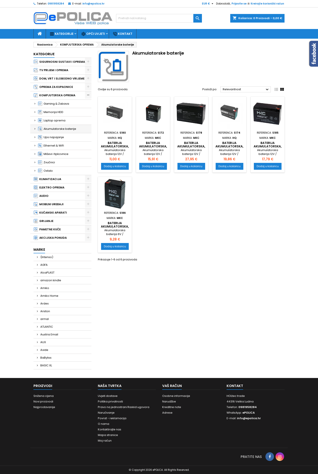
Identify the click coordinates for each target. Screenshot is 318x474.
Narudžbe (169, 401)
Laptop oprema (51, 120)
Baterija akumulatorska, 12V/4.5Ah (153, 146)
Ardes (44, 303)
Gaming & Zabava (53, 104)
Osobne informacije (176, 396)
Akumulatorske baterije (57, 129)
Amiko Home (49, 296)
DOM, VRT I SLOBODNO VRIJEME (59, 78)
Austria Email (49, 334)
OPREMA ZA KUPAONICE (53, 87)
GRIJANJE (43, 221)
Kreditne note (171, 407)
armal (44, 319)
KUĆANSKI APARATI (50, 213)
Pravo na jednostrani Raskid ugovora (123, 407)
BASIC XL (46, 365)
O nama (103, 424)
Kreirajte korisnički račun (267, 3)
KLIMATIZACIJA (47, 179)
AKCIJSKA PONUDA (50, 238)
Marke (39, 249)
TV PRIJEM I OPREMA (51, 70)
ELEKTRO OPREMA (49, 187)
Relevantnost (246, 89)
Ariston (45, 311)
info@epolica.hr (93, 3)
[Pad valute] (208, 3)
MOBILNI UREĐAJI (49, 204)
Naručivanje (106, 413)
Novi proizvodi (43, 401)
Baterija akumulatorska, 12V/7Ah (229, 146)
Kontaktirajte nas (109, 429)
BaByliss (45, 358)
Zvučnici (46, 162)
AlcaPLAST (47, 273)
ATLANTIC (46, 327)
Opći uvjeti (93, 34)
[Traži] (159, 18)
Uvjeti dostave (108, 396)
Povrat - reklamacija (112, 418)
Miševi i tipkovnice (53, 154)
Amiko (44, 288)
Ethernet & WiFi (51, 146)
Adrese (167, 413)
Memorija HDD (50, 112)
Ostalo (45, 171)
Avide (44, 350)
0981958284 (56, 3)
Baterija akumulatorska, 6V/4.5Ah (115, 226)
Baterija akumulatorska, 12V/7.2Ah (191, 146)
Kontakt (122, 34)
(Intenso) (46, 257)
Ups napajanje (51, 137)
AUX (43, 342)
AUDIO (41, 196)
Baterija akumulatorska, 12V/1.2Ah (115, 146)
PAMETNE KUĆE (47, 229)
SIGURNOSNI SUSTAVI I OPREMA (59, 62)
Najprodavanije (44, 407)
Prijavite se (239, 3)
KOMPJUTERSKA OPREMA (54, 95)
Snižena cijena (43, 396)
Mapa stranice (108, 435)
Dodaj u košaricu (115, 166)
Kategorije (61, 34)
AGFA (44, 265)
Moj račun (105, 441)
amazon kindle (50, 280)
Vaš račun (172, 385)
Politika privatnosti (110, 401)
